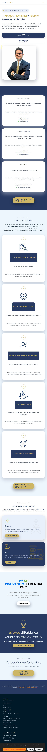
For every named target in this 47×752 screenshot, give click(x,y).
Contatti (5, 716)
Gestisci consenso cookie (10, 727)
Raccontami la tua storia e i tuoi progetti (23, 200)
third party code (18, 745)
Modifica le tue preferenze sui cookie (26, 687)
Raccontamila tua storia (23, 41)
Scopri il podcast (23, 645)
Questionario (7, 707)
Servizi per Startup (8, 700)
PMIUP (5, 705)
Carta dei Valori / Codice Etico (11, 718)
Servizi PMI (10, 562)
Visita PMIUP (23, 603)
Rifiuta (31, 749)
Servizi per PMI (7, 703)
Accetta (39, 749)
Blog (4, 711)
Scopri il (23, 35)
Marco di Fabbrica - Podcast (11, 714)
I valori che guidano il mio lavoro (24, 673)
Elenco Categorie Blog (9, 720)
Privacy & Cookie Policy (9, 725)
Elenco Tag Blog (7, 722)
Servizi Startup (12, 535)
